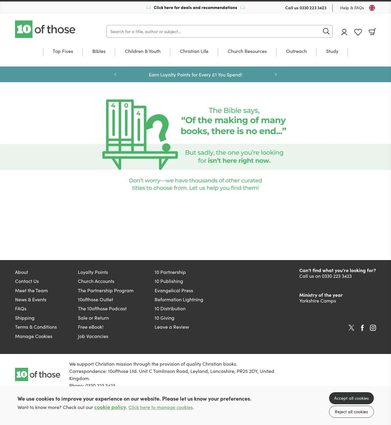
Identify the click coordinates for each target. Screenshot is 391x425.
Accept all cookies (351, 398)
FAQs (20, 308)
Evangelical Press (174, 290)
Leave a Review (172, 326)
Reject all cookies (351, 411)
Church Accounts (96, 281)
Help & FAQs (352, 8)
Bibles (99, 51)
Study (332, 51)
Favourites (358, 32)
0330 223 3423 (313, 8)
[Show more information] (195, 145)
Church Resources (247, 51)
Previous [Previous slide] (115, 74)
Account (344, 32)
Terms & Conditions (36, 326)
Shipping (25, 317)
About (21, 271)
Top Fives (63, 51)
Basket (372, 32)
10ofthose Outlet (95, 299)
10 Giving (164, 317)
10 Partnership (170, 271)
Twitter (351, 328)
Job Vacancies (93, 336)
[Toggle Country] (372, 8)
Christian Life (194, 51)
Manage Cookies (33, 336)
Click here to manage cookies (160, 407)
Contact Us (27, 281)
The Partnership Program (106, 290)
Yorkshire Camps (317, 300)
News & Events (30, 299)
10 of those (45, 29)
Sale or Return (93, 317)
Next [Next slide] (276, 74)
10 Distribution (170, 308)
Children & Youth (143, 51)
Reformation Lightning (179, 299)
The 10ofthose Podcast (102, 308)
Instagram (373, 328)
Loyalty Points (93, 271)
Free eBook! (90, 326)
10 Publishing (169, 281)
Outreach (296, 51)
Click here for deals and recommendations (195, 7)
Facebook (362, 328)
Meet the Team (31, 290)
